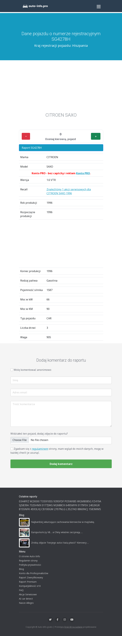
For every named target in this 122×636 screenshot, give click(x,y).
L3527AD (71, 509)
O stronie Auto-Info (29, 556)
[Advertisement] (61, 88)
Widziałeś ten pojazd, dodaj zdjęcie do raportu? (39, 433)
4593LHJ (36, 509)
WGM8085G (84, 501)
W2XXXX (35, 501)
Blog (21, 569)
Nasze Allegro (26, 602)
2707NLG (59, 509)
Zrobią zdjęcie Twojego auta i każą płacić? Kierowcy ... (60, 542)
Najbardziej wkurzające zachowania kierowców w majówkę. (63, 521)
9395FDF (58, 501)
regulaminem (40, 449)
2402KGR (94, 505)
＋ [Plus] (95, 136)
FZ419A (96, 501)
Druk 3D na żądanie (73, 627)
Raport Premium (28, 581)
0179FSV (83, 505)
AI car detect (26, 598)
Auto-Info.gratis (45, 627)
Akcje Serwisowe (28, 594)
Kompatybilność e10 (30, 585)
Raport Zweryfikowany (31, 577)
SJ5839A (24, 505)
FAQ (21, 590)
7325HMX (35, 505)
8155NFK (24, 509)
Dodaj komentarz (61, 464)
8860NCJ (83, 509)
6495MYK (71, 505)
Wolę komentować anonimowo (32, 370)
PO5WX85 (70, 501)
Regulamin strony (28, 560)
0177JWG (47, 505)
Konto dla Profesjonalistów (33, 573)
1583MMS (95, 509)
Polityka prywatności (30, 564)
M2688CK (59, 505)
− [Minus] (26, 136)
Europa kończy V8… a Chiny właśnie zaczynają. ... (57, 532)
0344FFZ (24, 501)
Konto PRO (83, 173)
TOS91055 (46, 501)
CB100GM (47, 509)
